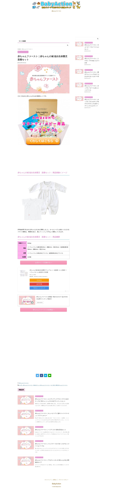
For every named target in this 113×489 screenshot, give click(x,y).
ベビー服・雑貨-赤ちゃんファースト (59, 385)
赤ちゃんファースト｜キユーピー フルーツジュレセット (92, 47)
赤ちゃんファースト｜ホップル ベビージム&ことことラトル (92, 88)
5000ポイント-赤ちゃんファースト (41, 385)
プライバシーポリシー (63, 479)
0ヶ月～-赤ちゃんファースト (26, 385)
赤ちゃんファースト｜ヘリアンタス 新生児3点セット (50, 429)
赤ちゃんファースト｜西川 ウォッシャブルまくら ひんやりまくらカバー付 (92, 74)
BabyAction (56, 484)
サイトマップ (48, 479)
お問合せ (55, 479)
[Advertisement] (56, 25)
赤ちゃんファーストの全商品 (43, 310)
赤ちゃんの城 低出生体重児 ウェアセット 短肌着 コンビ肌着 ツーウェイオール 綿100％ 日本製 (48, 271)
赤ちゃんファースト (56, 11)
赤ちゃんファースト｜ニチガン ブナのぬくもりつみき (92, 60)
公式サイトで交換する (43, 262)
